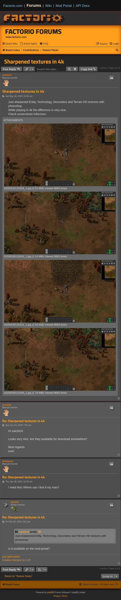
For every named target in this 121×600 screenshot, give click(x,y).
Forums (34, 5)
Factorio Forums (33, 31)
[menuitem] (28, 44)
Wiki (48, 5)
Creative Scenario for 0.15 (16, 560)
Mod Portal (64, 5)
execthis (6, 405)
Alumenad (7, 461)
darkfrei (15, 502)
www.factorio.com (16, 37)
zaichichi (6, 75)
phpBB (50, 592)
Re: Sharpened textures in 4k (23, 421)
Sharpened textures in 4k (34, 61)
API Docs (83, 5)
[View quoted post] (40, 532)
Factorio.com (12, 5)
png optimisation (11, 556)
